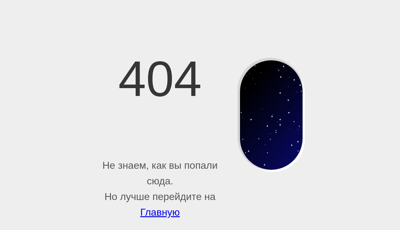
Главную (160, 212)
